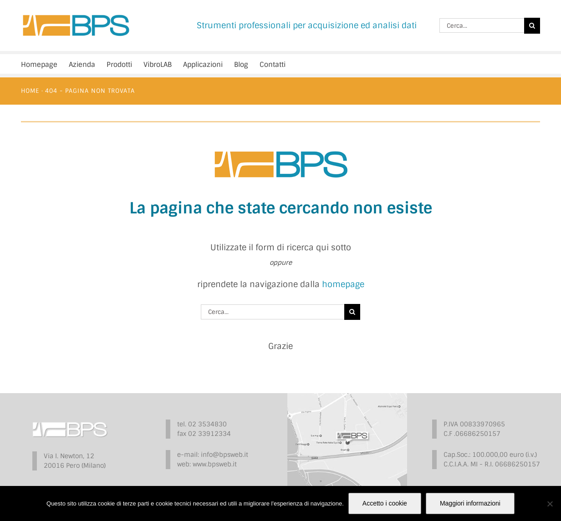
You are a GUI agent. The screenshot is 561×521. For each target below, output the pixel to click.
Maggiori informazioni (470, 503)
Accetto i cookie (384, 503)
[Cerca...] (481, 25)
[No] (549, 503)
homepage (343, 284)
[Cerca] (532, 26)
